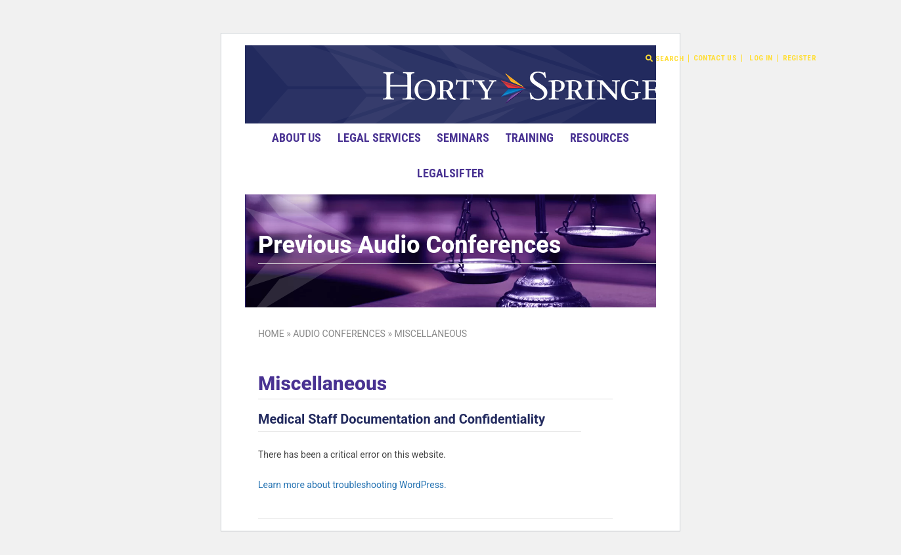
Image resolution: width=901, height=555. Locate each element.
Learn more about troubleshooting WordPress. (352, 484)
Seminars (463, 137)
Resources (599, 137)
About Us (296, 137)
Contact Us (715, 58)
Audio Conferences (339, 333)
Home (271, 333)
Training (529, 137)
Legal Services (379, 137)
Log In (760, 58)
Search (664, 58)
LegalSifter (450, 173)
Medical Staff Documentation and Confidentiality (401, 419)
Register (799, 58)
